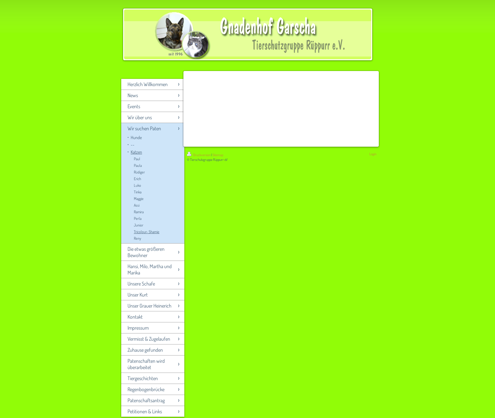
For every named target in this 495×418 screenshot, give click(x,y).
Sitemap (217, 155)
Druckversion (199, 155)
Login (372, 154)
